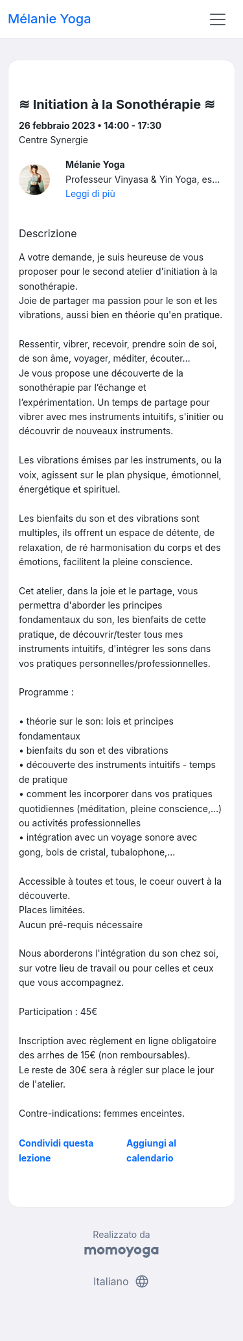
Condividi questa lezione (56, 1150)
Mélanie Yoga (49, 19)
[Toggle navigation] (217, 19)
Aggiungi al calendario (151, 1150)
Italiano (121, 1281)
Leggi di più (90, 193)
